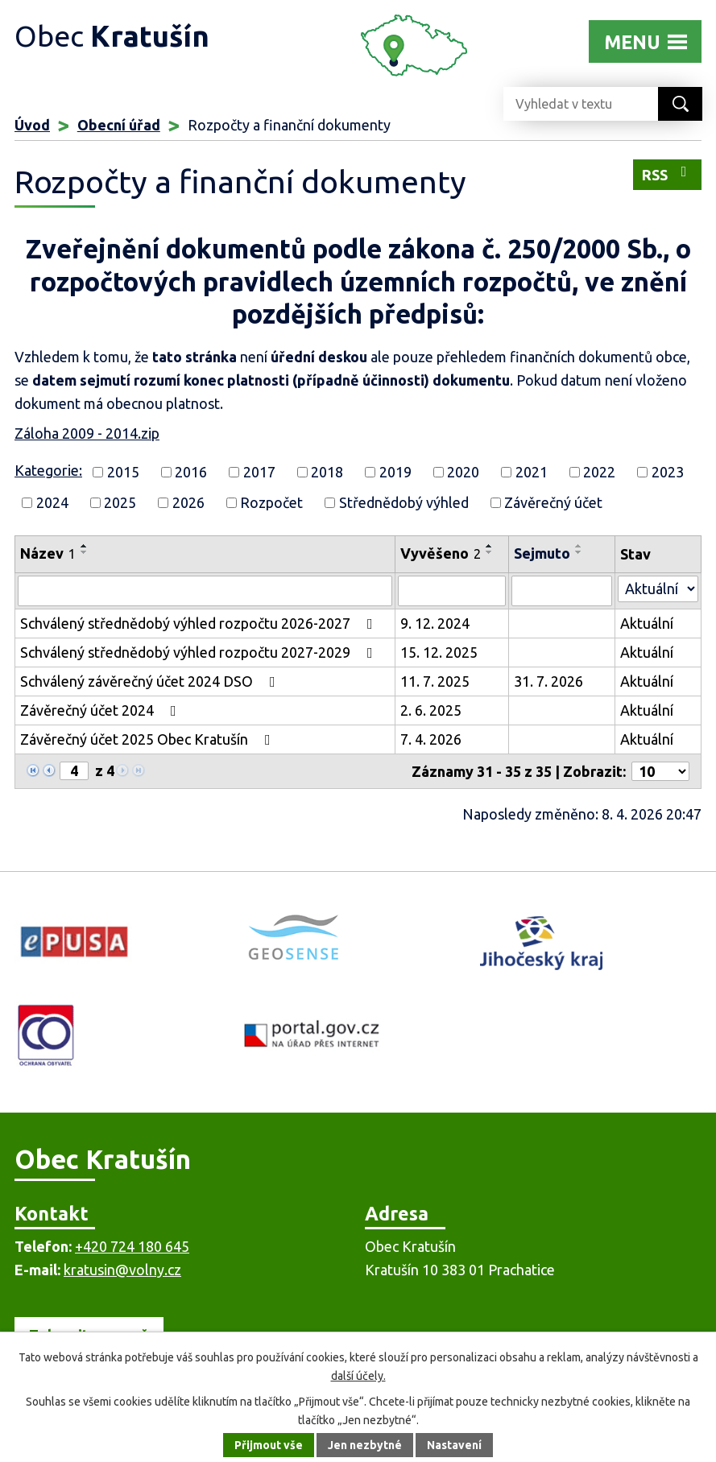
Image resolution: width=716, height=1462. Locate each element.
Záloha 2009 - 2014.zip (86, 433)
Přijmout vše (268, 1445)
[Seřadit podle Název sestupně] (84, 552)
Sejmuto (542, 553)
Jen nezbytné (365, 1445)
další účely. (358, 1375)
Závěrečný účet (553, 502)
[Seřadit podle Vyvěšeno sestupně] (490, 552)
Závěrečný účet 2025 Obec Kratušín (148, 739)
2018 (327, 472)
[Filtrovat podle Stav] (658, 589)
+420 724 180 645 (132, 1246)
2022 (599, 472)
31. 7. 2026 (548, 681)
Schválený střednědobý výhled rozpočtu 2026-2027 (199, 623)
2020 (463, 472)
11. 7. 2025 (435, 681)
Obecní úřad (118, 125)
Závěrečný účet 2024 (101, 710)
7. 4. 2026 (430, 739)
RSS (667, 173)
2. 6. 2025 (430, 710)
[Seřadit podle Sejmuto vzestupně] (579, 546)
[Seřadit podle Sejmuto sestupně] (579, 552)
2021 (531, 472)
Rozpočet (271, 502)
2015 (123, 472)
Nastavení (454, 1445)
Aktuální (646, 623)
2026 (188, 502)
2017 (259, 472)
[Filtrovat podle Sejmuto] (561, 591)
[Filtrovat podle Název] (205, 591)
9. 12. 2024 (435, 623)
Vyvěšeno (440, 553)
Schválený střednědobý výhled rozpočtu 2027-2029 (199, 652)
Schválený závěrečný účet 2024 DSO (151, 681)
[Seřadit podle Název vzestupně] (84, 546)
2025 (120, 502)
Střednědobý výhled (404, 502)
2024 (52, 502)
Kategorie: (48, 470)
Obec (111, 35)
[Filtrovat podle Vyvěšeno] (452, 591)
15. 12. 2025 (439, 652)
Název (48, 553)
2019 (395, 472)
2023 (668, 472)
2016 (191, 472)
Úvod (32, 125)
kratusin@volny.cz (122, 1270)
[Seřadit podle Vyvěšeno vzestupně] (490, 546)
